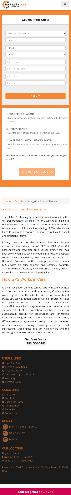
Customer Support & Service (20, 373)
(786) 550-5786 (38, 172)
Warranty (10, 377)
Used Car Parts (13, 362)
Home (7, 201)
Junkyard (10, 393)
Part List (19, 201)
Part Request (12, 404)
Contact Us (11, 412)
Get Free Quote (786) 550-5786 (35, 341)
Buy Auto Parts (10, 452)
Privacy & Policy (13, 369)
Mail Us (13, 438)
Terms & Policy (13, 380)
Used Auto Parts (14, 400)
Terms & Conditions (16, 366)
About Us (10, 408)
